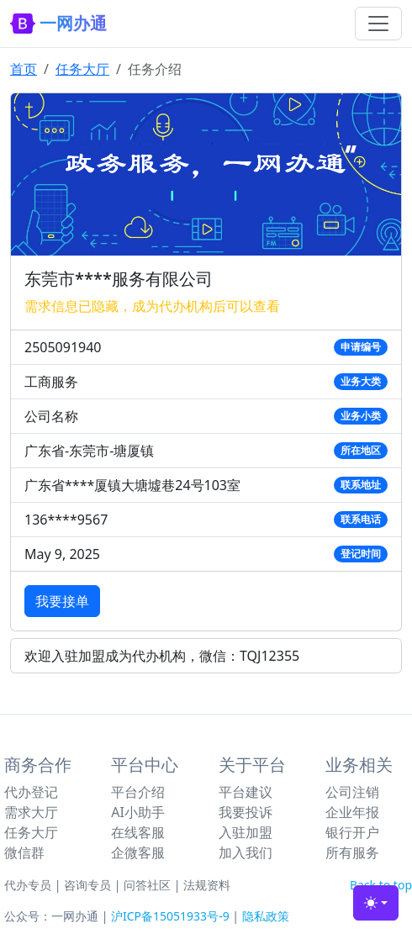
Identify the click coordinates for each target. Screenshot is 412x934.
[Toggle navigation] (378, 23)
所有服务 (352, 852)
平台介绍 (138, 792)
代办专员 (27, 885)
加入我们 (245, 852)
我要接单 (62, 601)
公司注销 (352, 792)
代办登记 (31, 792)
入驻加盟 (245, 832)
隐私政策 (265, 916)
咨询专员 (87, 885)
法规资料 (206, 885)
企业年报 (352, 812)
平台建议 (245, 792)
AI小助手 (138, 812)
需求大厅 (31, 812)
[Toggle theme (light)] (376, 903)
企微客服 (138, 852)
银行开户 (352, 832)
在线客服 (138, 832)
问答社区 (147, 885)
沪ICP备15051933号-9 (170, 916)
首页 (23, 69)
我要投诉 (245, 812)
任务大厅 (82, 69)
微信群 (24, 852)
